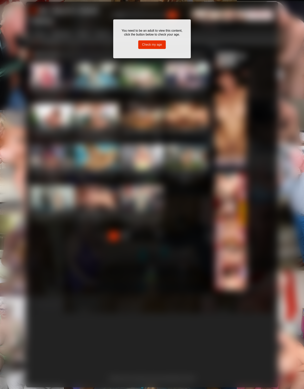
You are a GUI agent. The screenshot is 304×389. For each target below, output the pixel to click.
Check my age (152, 44)
